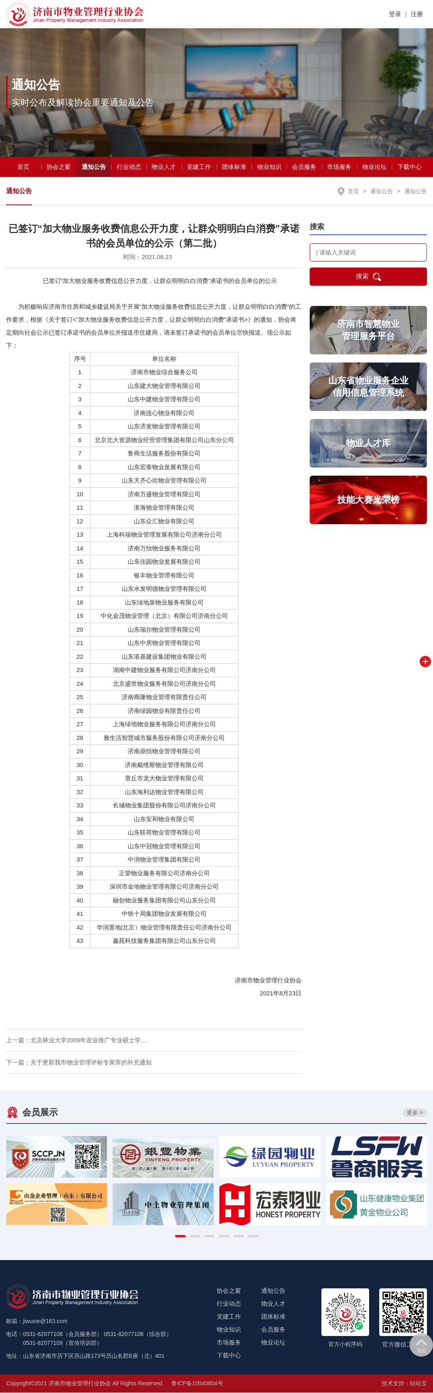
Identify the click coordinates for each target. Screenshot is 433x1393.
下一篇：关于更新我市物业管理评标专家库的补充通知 (79, 1063)
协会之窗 (58, 167)
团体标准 (234, 167)
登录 (395, 14)
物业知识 (269, 167)
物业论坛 (374, 167)
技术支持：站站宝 (404, 1383)
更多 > (415, 1113)
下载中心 (409, 167)
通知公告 (94, 167)
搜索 (368, 278)
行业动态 (129, 167)
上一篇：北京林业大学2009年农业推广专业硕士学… (76, 1040)
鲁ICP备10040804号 (197, 1383)
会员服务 (304, 167)
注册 (417, 14)
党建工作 (199, 167)
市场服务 (339, 167)
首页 (23, 167)
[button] (180, 1236)
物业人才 (164, 167)
